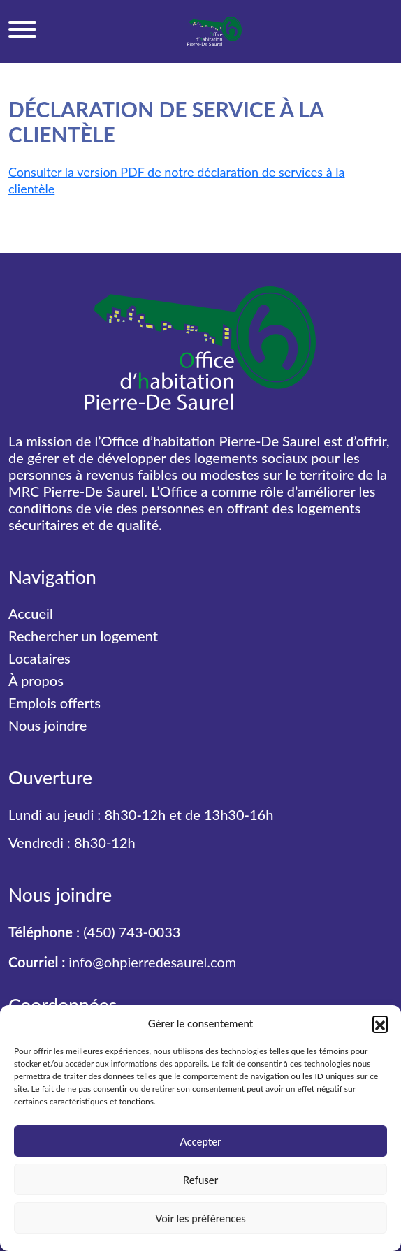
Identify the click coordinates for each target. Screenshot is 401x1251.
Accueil (30, 613)
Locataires (39, 658)
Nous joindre (47, 725)
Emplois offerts (54, 702)
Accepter (200, 1141)
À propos (36, 680)
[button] (380, 1023)
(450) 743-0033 (131, 931)
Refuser (200, 1179)
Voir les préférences (200, 1218)
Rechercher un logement (83, 635)
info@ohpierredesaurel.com (152, 961)
